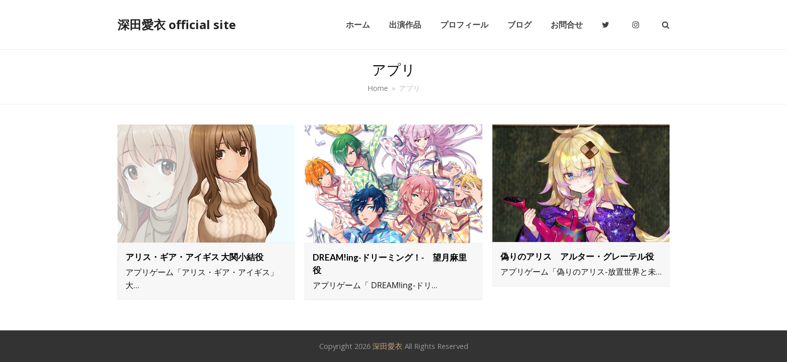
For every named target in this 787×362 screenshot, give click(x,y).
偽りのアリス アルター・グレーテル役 (577, 256)
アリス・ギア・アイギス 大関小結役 (194, 257)
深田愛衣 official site (176, 24)
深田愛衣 (387, 346)
